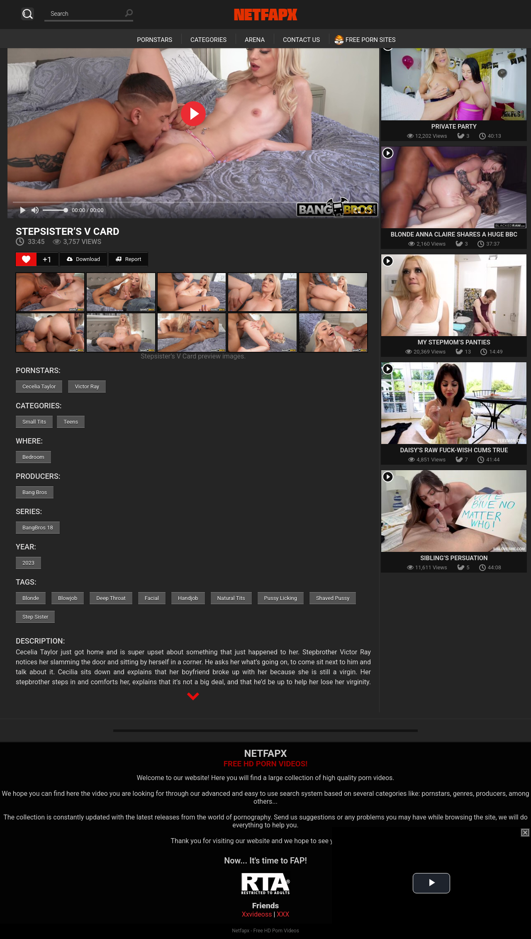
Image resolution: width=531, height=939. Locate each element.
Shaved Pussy (332, 598)
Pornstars (154, 40)
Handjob (188, 598)
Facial (152, 598)
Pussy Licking (280, 598)
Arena (255, 40)
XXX (283, 914)
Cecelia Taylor (39, 386)
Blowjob (67, 598)
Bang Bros (34, 492)
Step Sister (35, 617)
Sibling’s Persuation (454, 558)
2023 (28, 563)
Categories (208, 40)
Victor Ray (87, 386)
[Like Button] (26, 259)
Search (27, 13)
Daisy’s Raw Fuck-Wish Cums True (454, 450)
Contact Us (301, 40)
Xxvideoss (257, 914)
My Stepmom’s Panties (454, 342)
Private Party (454, 126)
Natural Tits (231, 598)
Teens (70, 422)
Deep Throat (111, 598)
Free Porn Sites (371, 40)
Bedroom (33, 457)
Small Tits (34, 422)
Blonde (30, 598)
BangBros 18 (37, 527)
